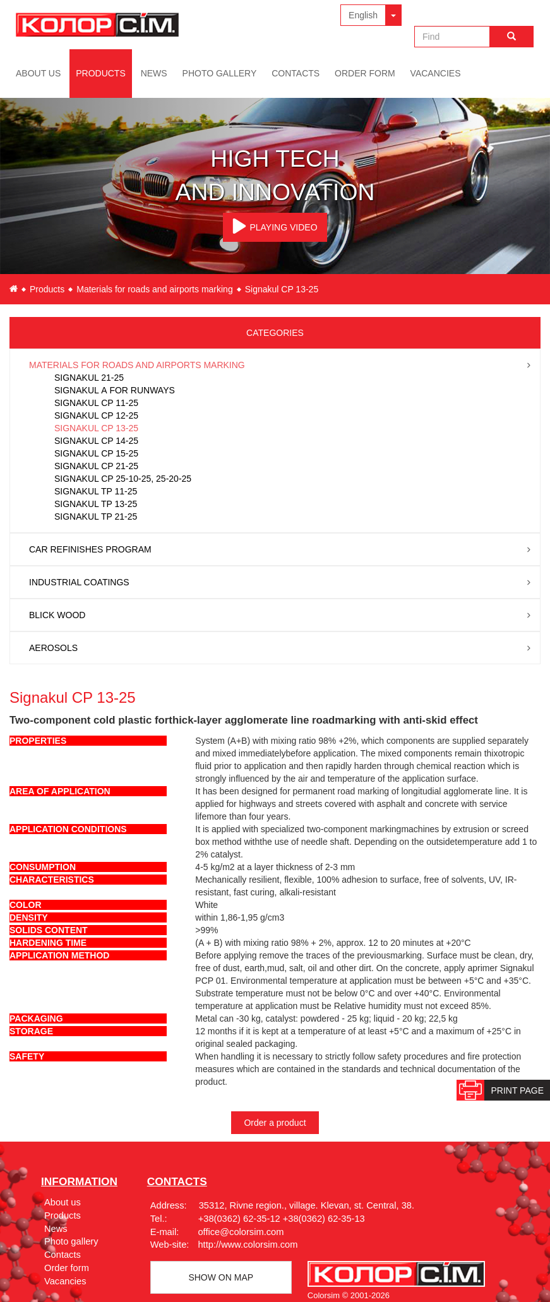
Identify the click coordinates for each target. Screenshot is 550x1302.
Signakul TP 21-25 (95, 516)
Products (101, 73)
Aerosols (53, 648)
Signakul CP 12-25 (96, 415)
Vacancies (435, 73)
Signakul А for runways (114, 390)
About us (38, 73)
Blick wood (57, 615)
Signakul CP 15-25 (96, 453)
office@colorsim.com (241, 1232)
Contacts (296, 73)
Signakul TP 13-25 (95, 504)
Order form (365, 73)
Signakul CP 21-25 (96, 466)
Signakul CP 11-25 (96, 403)
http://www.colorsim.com (247, 1244)
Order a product (275, 1123)
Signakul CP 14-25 (96, 441)
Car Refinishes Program (90, 549)
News (154, 73)
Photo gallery (219, 73)
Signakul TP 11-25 (95, 491)
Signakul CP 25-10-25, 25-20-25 (122, 479)
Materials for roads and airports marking (154, 289)
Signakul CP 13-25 (96, 428)
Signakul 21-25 (89, 378)
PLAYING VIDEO (274, 226)
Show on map (220, 1277)
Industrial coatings (79, 582)
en (13, 288)
